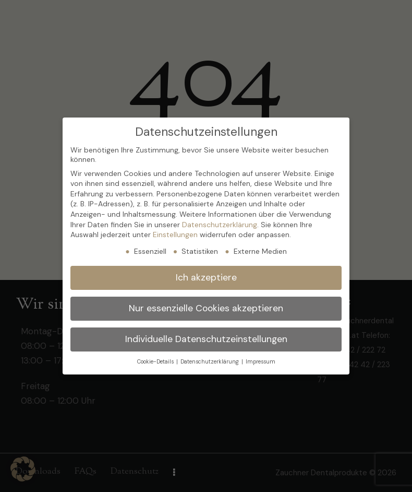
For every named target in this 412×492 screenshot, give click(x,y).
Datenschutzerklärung (219, 224)
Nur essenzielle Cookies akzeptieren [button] (206, 308)
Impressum (260, 361)
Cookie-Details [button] (156, 361)
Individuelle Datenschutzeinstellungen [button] (206, 339)
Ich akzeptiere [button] (206, 277)
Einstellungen (175, 234)
